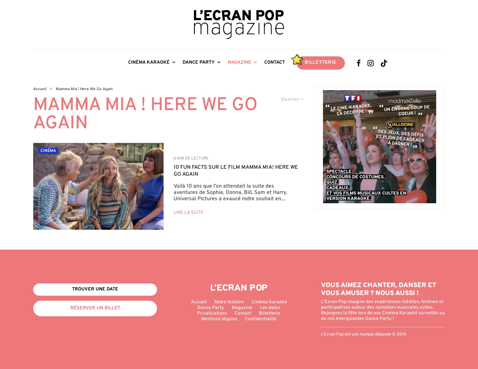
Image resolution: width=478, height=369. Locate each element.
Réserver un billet (95, 308)
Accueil (199, 302)
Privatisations (212, 313)
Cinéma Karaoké (149, 62)
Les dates (270, 308)
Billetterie (321, 62)
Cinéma (48, 151)
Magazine (239, 62)
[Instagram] (370, 63)
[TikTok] (384, 63)
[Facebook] (358, 63)
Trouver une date (95, 289)
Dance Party (199, 62)
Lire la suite (188, 212)
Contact (274, 62)
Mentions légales (219, 319)
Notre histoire (229, 302)
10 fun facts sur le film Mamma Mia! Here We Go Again (236, 171)
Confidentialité (261, 319)
